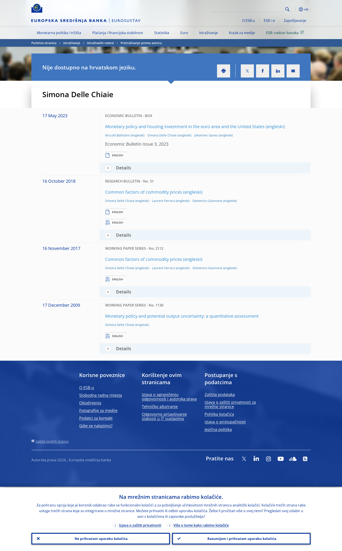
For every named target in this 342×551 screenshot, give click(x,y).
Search (287, 9)
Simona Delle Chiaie (162, 135)
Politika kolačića (219, 414)
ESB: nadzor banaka (285, 32)
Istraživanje (208, 32)
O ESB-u (248, 20)
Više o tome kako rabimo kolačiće (201, 524)
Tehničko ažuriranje (160, 406)
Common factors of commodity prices (143, 192)
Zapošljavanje (295, 20)
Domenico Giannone (207, 201)
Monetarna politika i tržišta (59, 32)
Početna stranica (43, 43)
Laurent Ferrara (163, 201)
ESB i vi (269, 20)
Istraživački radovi (100, 43)
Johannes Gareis (206, 135)
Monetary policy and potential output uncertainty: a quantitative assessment (182, 316)
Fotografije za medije (98, 410)
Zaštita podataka (220, 394)
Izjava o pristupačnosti (225, 421)
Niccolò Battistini (117, 135)
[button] (295, 9)
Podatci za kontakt (96, 418)
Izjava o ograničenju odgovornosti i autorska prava (169, 396)
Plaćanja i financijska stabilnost (117, 32)
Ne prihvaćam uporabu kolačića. (100, 538)
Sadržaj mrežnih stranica (52, 441)
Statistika (161, 32)
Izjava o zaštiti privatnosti (140, 524)
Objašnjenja (90, 402)
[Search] (262, 8)
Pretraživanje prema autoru (141, 43)
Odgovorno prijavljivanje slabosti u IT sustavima (164, 416)
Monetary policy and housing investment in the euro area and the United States (185, 126)
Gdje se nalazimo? (96, 425)
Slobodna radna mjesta (100, 395)
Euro (184, 32)
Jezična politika (218, 429)
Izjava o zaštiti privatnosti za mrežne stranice (230, 404)
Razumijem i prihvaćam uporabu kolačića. (241, 538)
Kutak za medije (242, 32)
